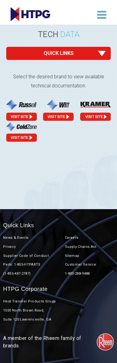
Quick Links (59, 53)
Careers (71, 238)
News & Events (15, 238)
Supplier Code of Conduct (26, 256)
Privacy (9, 247)
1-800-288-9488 (77, 274)
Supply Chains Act (80, 247)
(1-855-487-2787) (17, 274)
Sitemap (72, 256)
